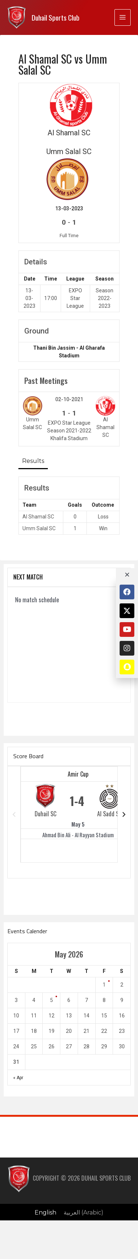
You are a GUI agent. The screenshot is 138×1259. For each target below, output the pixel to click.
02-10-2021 (69, 399)
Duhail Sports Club (55, 17)
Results (33, 460)
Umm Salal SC (39, 528)
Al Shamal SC (38, 517)
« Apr (18, 1077)
